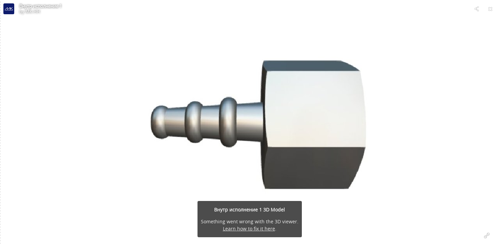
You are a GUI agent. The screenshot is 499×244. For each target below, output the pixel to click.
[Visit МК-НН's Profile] (8, 8)
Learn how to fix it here (249, 228)
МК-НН (32, 11)
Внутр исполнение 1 (40, 6)
